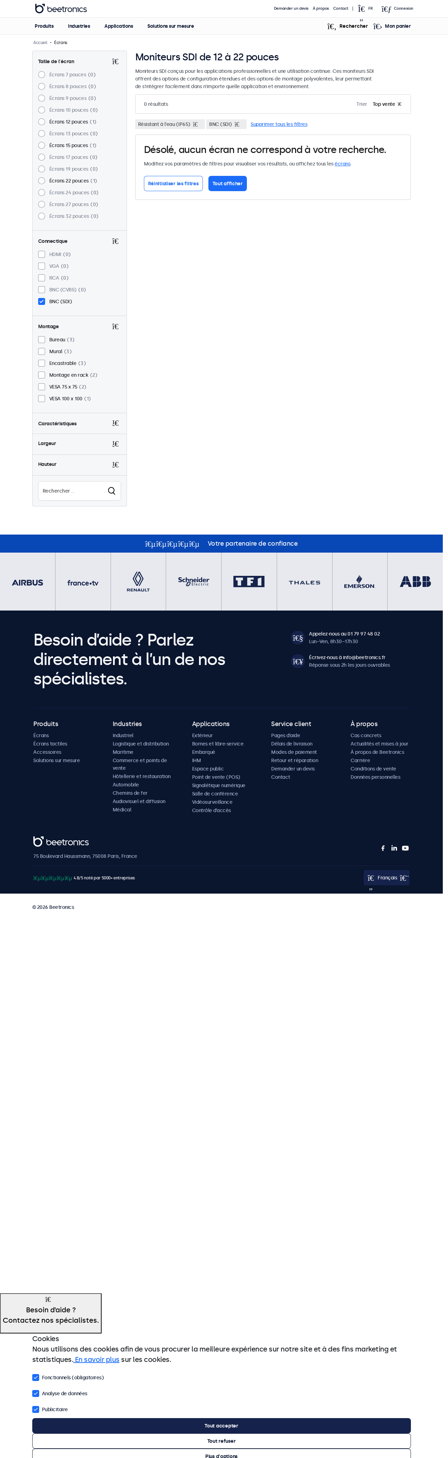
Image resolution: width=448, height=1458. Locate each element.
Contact (340, 8)
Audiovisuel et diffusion (139, 801)
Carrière (360, 760)
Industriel (123, 735)
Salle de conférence (215, 793)
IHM (196, 760)
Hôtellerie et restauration (142, 776)
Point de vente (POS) (216, 777)
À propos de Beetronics (377, 752)
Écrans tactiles (50, 743)
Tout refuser (221, 1441)
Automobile (126, 784)
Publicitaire (50, 1409)
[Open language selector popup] (367, 8)
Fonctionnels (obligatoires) (68, 1377)
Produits (44, 26)
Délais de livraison (291, 743)
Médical (122, 809)
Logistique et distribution (141, 743)
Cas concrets (366, 735)
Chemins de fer (130, 793)
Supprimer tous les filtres (279, 124)
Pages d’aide (285, 735)
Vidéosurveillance (212, 802)
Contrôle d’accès (211, 810)
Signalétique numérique (218, 785)
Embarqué (203, 752)
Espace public (208, 768)
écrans (342, 163)
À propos (321, 8)
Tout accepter (221, 1425)
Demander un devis (291, 8)
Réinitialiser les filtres (173, 183)
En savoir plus (96, 1359)
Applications (118, 26)
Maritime (123, 752)
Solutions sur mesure (170, 26)
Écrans (41, 735)
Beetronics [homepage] (61, 9)
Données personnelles (375, 777)
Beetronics (45, 840)
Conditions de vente (373, 768)
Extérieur (202, 735)
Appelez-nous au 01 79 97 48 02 (344, 633)
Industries (79, 26)
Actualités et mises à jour (379, 743)
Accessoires (47, 752)
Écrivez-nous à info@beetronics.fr (347, 657)
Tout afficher (228, 183)
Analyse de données (59, 1393)
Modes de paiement (294, 752)
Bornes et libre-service (218, 743)
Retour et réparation (294, 760)
